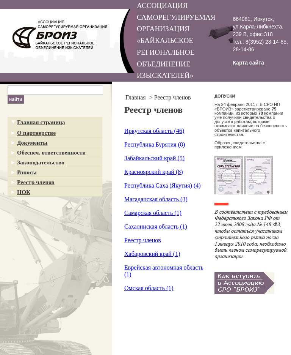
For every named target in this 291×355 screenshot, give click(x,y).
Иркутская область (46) (154, 131)
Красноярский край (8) (153, 172)
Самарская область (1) (152, 213)
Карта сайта (248, 63)
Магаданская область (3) (156, 199)
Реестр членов (142, 240)
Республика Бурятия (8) (154, 144)
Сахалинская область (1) (155, 226)
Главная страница (41, 122)
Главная (135, 97)
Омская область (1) (149, 288)
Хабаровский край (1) (152, 254)
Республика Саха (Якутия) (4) (162, 185)
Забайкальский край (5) (154, 158)
